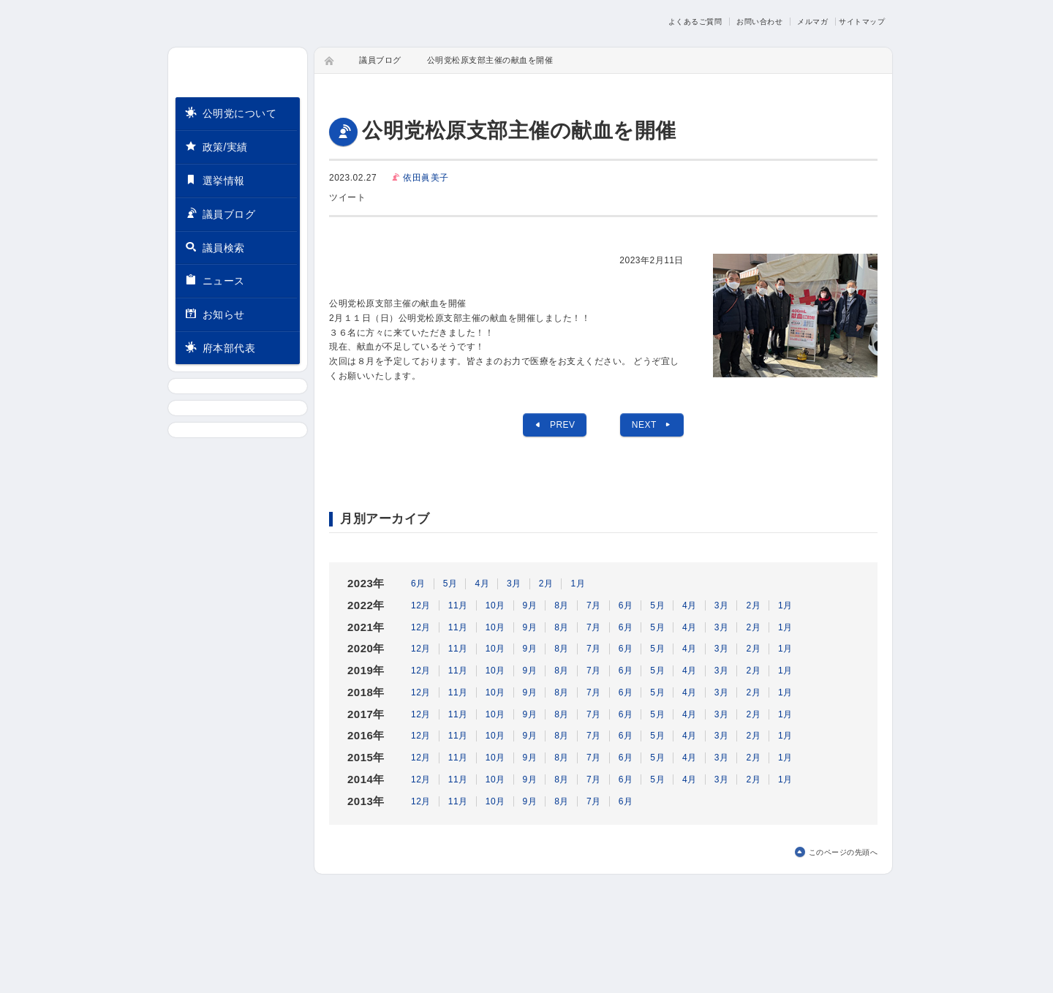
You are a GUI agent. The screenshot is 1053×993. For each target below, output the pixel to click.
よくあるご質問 (695, 22)
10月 (495, 605)
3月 (514, 583)
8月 (561, 605)
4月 (482, 583)
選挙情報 (215, 179)
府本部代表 (220, 348)
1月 (577, 583)
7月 (593, 605)
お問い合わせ (759, 22)
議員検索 (215, 247)
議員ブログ (220, 213)
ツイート (347, 197)
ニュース (215, 280)
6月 (418, 583)
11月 (458, 605)
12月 (421, 605)
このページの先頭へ (843, 852)
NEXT (652, 425)
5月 (450, 583)
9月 (530, 605)
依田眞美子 (426, 178)
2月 (546, 583)
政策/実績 (216, 146)
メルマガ (812, 22)
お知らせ (215, 314)
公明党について (230, 112)
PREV (554, 425)
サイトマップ (862, 22)
